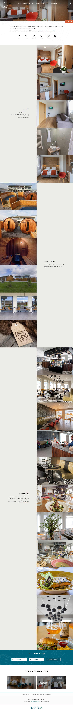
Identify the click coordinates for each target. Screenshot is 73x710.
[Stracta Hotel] (5, 4)
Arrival (12, 657)
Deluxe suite (58, 683)
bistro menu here (25, 502)
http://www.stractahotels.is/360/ (47, 31)
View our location (45, 701)
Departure (31, 657)
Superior (29, 683)
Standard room (14, 683)
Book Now (69, 21)
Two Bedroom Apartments (44, 682)
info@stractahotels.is (35, 701)
